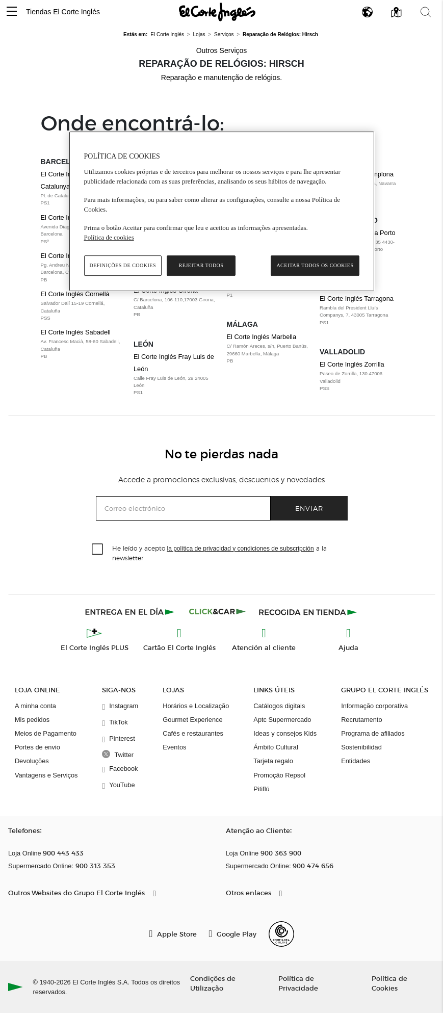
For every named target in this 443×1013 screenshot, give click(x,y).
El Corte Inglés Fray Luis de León (175, 375)
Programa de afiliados (372, 733)
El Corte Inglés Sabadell (82, 344)
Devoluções (32, 761)
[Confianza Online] (281, 934)
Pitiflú (261, 789)
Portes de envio (37, 747)
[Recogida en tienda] (308, 611)
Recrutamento (361, 719)
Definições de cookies (123, 265)
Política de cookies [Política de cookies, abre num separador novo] (109, 237)
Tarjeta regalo (273, 761)
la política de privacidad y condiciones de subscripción (240, 548)
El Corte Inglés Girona (175, 302)
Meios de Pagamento (45, 733)
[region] (222, 211)
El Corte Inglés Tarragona (361, 310)
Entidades (355, 761)
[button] (12, 12)
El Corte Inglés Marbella (268, 349)
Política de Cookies (389, 983)
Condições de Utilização (213, 983)
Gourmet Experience (192, 719)
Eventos (174, 747)
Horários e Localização (196, 706)
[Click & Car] (217, 611)
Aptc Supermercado (282, 719)
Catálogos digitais (279, 706)
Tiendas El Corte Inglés (63, 12)
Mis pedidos (32, 719)
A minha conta (35, 706)
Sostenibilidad (361, 747)
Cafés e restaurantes (193, 733)
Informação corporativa (374, 706)
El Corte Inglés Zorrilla (361, 376)
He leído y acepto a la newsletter (219, 552)
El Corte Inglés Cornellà (82, 306)
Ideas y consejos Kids (285, 733)
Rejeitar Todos (201, 265)
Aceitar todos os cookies (314, 265)
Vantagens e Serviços (46, 775)
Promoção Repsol (279, 775)
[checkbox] (98, 549)
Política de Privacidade (298, 983)
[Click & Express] (131, 611)
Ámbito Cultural (275, 747)
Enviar (309, 508)
